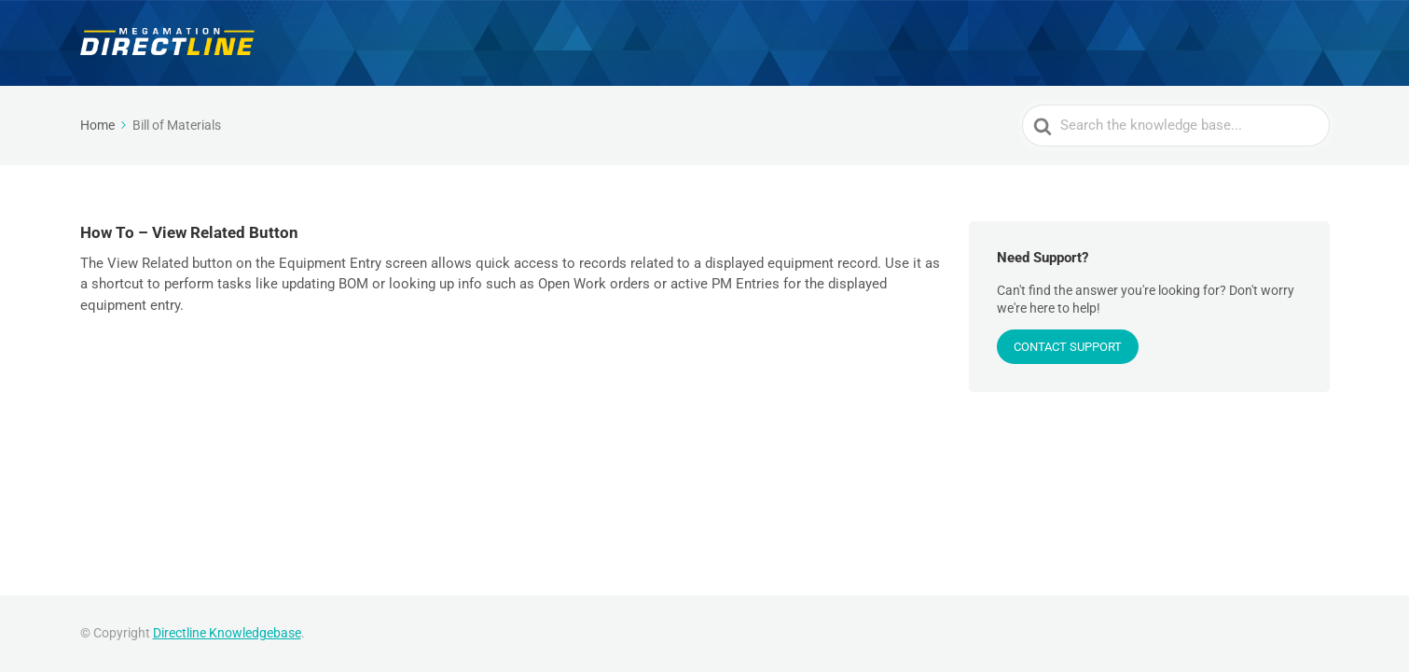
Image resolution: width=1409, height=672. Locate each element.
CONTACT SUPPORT (1068, 347)
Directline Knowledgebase (227, 632)
